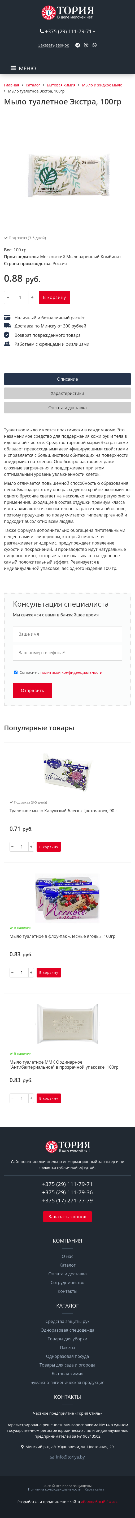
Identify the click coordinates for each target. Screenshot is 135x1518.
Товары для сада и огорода (67, 1365)
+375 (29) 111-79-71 (68, 31)
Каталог (67, 1265)
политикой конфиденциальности (71, 672)
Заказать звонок (53, 45)
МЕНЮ (27, 68)
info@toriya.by (70, 1457)
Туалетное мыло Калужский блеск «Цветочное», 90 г (63, 811)
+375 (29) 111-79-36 (67, 1192)
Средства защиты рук (67, 1321)
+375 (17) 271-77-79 (67, 1200)
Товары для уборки (68, 1339)
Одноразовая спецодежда (67, 1330)
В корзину (54, 297)
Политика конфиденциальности (54, 1489)
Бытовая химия (68, 1374)
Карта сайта (94, 1489)
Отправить (32, 690)
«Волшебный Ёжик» (99, 1501)
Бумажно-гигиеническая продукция (67, 1382)
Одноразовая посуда (67, 1356)
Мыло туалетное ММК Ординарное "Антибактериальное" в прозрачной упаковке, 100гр (64, 1065)
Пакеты (67, 1347)
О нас (67, 1256)
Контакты (67, 1291)
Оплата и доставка (67, 1274)
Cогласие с (61, 672)
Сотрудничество (67, 1282)
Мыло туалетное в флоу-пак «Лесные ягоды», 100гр (62, 936)
